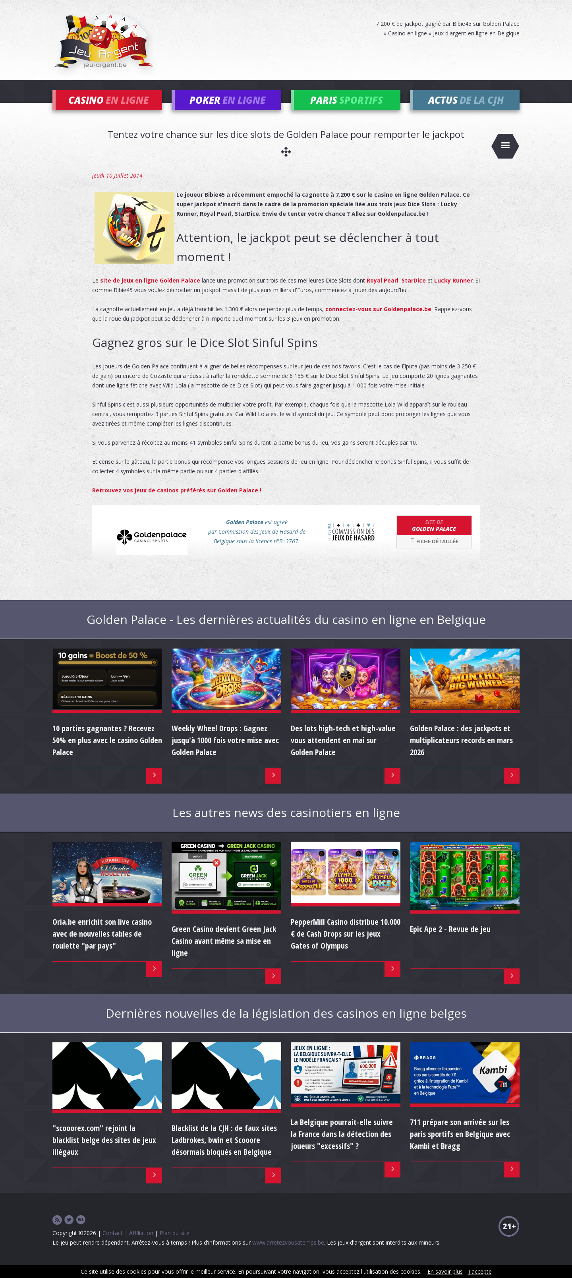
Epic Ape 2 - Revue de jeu (450, 940)
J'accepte (480, 1271)
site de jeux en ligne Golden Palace (150, 292)
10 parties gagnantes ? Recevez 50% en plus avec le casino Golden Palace (107, 752)
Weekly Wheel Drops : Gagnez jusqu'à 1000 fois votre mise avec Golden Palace (225, 752)
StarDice (414, 292)
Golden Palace (434, 537)
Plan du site (174, 1244)
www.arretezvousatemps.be (288, 1254)
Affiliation (141, 1244)
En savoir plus (445, 1271)
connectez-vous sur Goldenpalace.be (378, 320)
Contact (112, 1244)
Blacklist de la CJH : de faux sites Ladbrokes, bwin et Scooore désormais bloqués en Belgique (224, 1151)
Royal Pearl (382, 292)
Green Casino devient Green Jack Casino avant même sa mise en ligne (224, 952)
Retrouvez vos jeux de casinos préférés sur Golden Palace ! (176, 501)
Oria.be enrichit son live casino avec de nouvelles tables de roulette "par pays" (102, 945)
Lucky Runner (453, 292)
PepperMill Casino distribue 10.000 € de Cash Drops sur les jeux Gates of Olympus (345, 945)
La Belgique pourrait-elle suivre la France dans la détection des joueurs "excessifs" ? (342, 1146)
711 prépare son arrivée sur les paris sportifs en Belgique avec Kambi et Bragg (460, 1146)
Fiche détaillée (434, 553)
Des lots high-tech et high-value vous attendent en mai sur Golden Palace (343, 752)
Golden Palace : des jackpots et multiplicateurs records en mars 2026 (461, 752)
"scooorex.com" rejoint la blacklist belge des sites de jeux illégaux (104, 1151)
